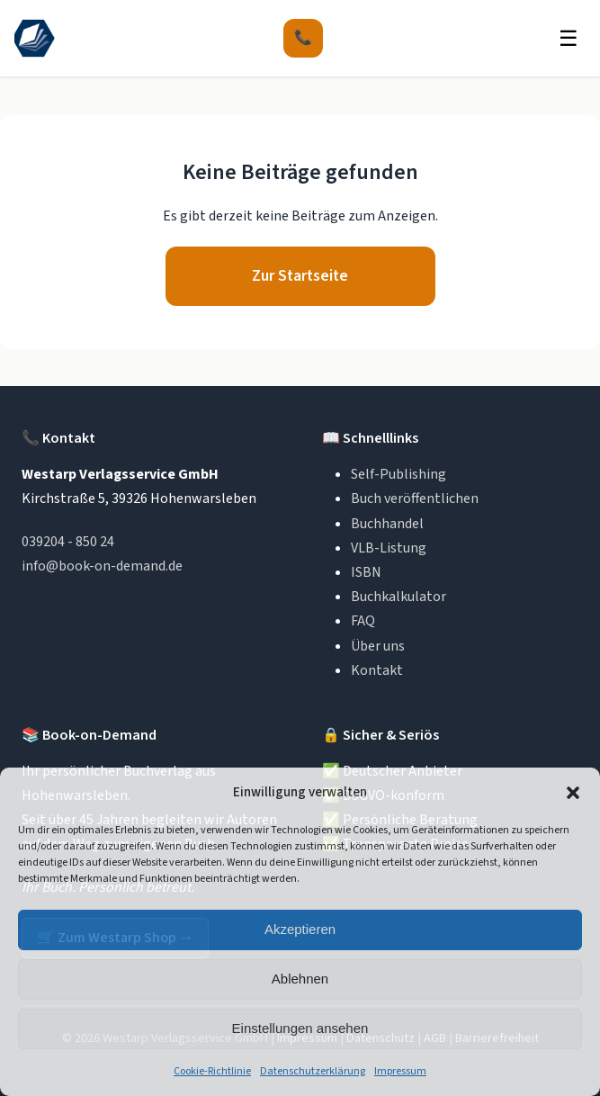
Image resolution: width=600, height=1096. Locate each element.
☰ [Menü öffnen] (568, 38)
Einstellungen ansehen (300, 1028)
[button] (573, 793)
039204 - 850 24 (68, 542)
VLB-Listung (388, 548)
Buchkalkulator (398, 596)
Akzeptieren (300, 929)
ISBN (366, 572)
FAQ (363, 621)
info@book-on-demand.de (102, 566)
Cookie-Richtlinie (212, 1071)
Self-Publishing (398, 474)
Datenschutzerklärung (312, 1071)
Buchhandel (387, 524)
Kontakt (377, 670)
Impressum (400, 1071)
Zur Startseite (300, 276)
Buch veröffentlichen (415, 498)
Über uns (378, 646)
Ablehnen (300, 978)
